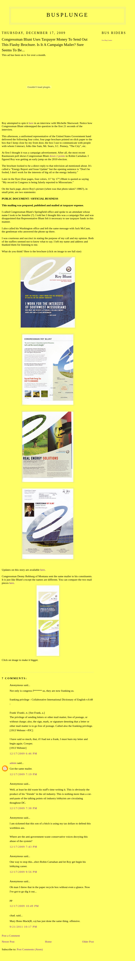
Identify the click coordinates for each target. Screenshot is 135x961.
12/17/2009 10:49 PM (24, 905)
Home (48, 941)
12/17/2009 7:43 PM (23, 846)
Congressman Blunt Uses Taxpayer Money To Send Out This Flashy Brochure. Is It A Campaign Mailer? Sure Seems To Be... (44, 44)
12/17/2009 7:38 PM (23, 808)
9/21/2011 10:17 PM (23, 926)
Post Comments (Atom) (30, 949)
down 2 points (57, 155)
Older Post (88, 941)
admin (13, 762)
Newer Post (8, 941)
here (31, 122)
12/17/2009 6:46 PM (23, 753)
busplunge (67, 15)
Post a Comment (11, 935)
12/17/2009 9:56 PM (23, 871)
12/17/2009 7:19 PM (23, 774)
